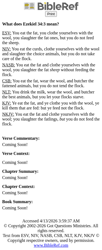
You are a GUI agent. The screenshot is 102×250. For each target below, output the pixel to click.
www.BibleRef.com (51, 245)
